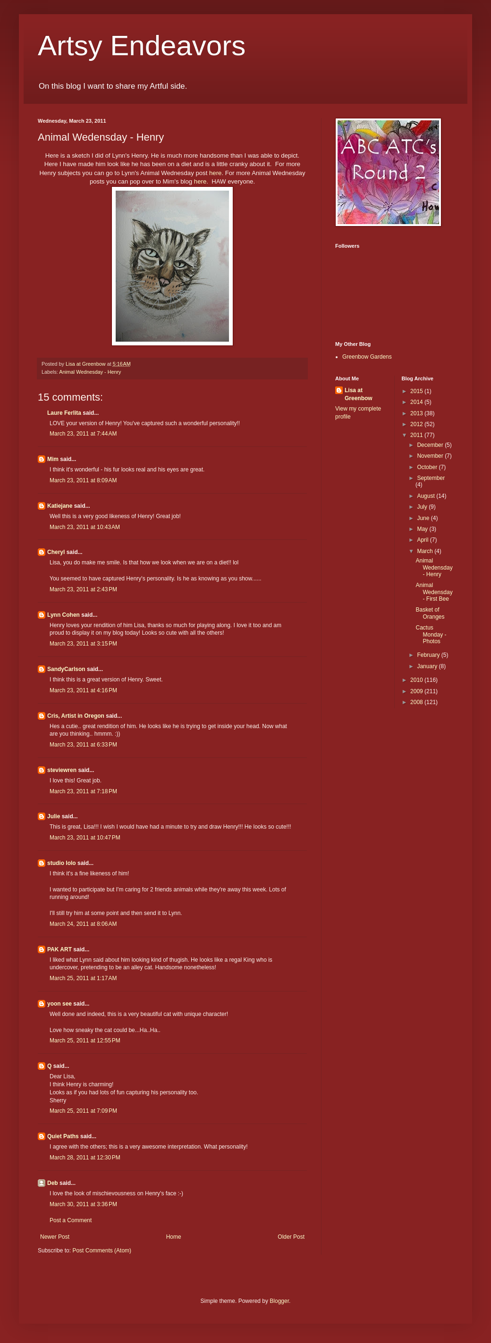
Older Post (291, 1237)
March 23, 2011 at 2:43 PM (83, 589)
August (426, 496)
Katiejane (59, 506)
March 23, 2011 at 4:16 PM (83, 690)
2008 (417, 702)
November (431, 456)
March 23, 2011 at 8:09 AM (83, 480)
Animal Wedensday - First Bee (433, 592)
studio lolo (61, 863)
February (429, 655)
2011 (417, 435)
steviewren (61, 770)
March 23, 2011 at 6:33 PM (83, 744)
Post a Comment (71, 1220)
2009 (417, 691)
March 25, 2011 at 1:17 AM (83, 978)
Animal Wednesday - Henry (90, 372)
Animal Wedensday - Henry (433, 567)
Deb (52, 1183)
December (431, 445)
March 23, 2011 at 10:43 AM (85, 527)
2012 (417, 424)
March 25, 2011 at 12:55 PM (85, 1040)
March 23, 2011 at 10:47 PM (85, 837)
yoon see (59, 1003)
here (215, 172)
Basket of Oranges (429, 613)
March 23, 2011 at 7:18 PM (83, 791)
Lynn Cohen (63, 615)
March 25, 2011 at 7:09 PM (83, 1111)
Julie (53, 816)
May (423, 529)
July (423, 507)
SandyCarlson (66, 669)
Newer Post (54, 1237)
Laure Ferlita (64, 413)
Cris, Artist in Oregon (75, 716)
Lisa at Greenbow (358, 394)
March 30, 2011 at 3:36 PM (83, 1204)
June (424, 518)
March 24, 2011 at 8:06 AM (83, 924)
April (423, 540)
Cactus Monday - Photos (430, 634)
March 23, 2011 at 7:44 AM (83, 433)
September (431, 478)
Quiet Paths (63, 1136)
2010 (417, 680)
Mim (53, 459)
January (428, 666)
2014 (417, 402)
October (428, 467)
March (425, 551)
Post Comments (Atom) (101, 1250)
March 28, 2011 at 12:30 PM (85, 1157)
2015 (417, 391)
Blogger (279, 1301)
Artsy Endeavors (142, 45)
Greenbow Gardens (367, 356)
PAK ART (59, 949)
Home (173, 1237)
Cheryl (56, 552)
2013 (417, 413)
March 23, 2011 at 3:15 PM (83, 643)
